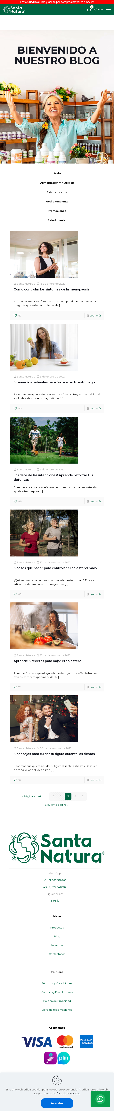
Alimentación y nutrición (57, 182)
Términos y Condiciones (57, 983)
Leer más (95, 315)
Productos (57, 927)
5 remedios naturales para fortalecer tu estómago (55, 382)
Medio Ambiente (57, 201)
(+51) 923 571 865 (54, 880)
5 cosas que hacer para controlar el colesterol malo (55, 568)
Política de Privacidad (57, 1000)
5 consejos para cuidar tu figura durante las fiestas (54, 754)
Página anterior (32, 796)
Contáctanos (57, 953)
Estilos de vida (57, 192)
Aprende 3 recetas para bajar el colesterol (48, 661)
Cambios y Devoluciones (57, 992)
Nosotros (57, 945)
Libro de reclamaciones (57, 1009)
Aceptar (57, 1103)
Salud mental (57, 220)
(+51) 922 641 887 (54, 887)
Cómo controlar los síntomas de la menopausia (52, 289)
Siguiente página (57, 804)
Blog (57, 936)
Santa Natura (25, 283)
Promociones (57, 210)
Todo (57, 173)
